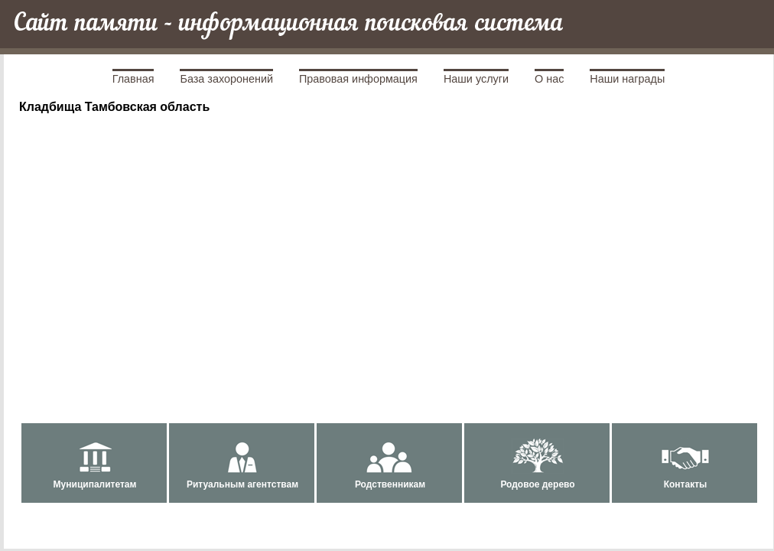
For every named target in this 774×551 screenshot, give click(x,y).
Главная (133, 79)
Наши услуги (476, 79)
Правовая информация (358, 79)
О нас (549, 79)
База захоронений (226, 79)
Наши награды (627, 79)
